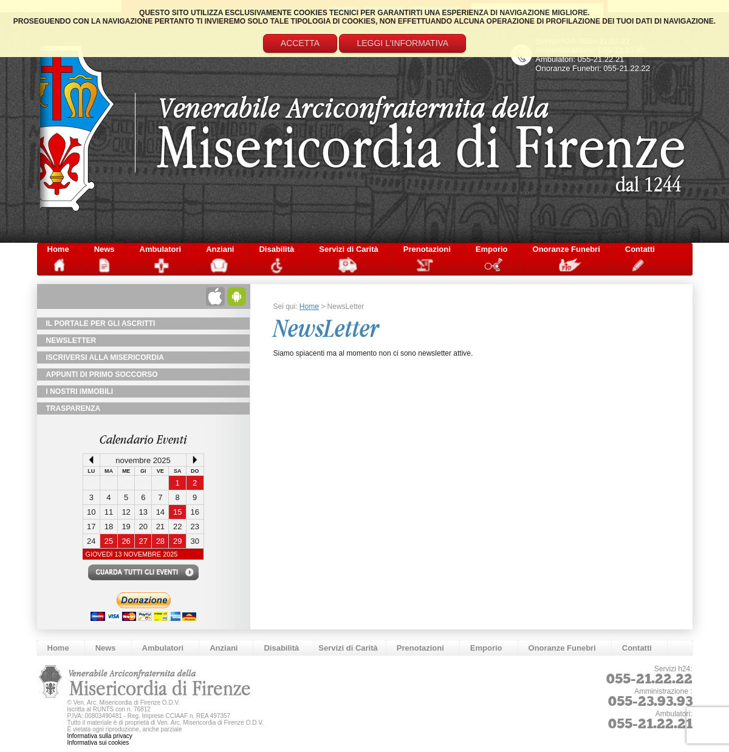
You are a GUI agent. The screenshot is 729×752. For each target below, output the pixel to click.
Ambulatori (161, 249)
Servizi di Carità (348, 249)
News (104, 249)
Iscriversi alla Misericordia (105, 357)
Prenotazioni (427, 249)
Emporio (492, 249)
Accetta (300, 43)
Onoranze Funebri (566, 249)
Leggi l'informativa (402, 43)
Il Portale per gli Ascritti (101, 323)
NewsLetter (71, 340)
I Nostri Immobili (80, 391)
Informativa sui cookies (98, 742)
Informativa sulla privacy (99, 736)
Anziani (220, 249)
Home (58, 249)
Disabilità (276, 249)
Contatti (640, 249)
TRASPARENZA (73, 408)
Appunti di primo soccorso (102, 374)
